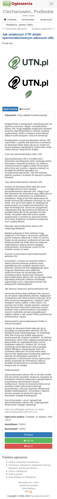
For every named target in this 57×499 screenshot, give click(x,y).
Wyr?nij (28, 440)
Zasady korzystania (28, 485)
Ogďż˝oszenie (10, 109)
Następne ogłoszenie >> (43, 29)
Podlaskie (10, 19)
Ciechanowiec (28, 19)
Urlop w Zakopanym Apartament (23, 462)
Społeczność (46, 19)
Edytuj (28, 435)
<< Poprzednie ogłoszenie (14, 29)
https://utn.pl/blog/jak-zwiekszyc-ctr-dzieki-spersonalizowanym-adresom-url (24, 410)
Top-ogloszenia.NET (40, 496)
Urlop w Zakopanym (17, 471)
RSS (27, 491)
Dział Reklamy (28, 488)
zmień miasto (28, 15)
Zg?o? (28, 446)
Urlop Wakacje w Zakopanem (22, 477)
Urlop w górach (15, 474)
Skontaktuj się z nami (28, 482)
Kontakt (24, 109)
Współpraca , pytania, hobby (19, 25)
